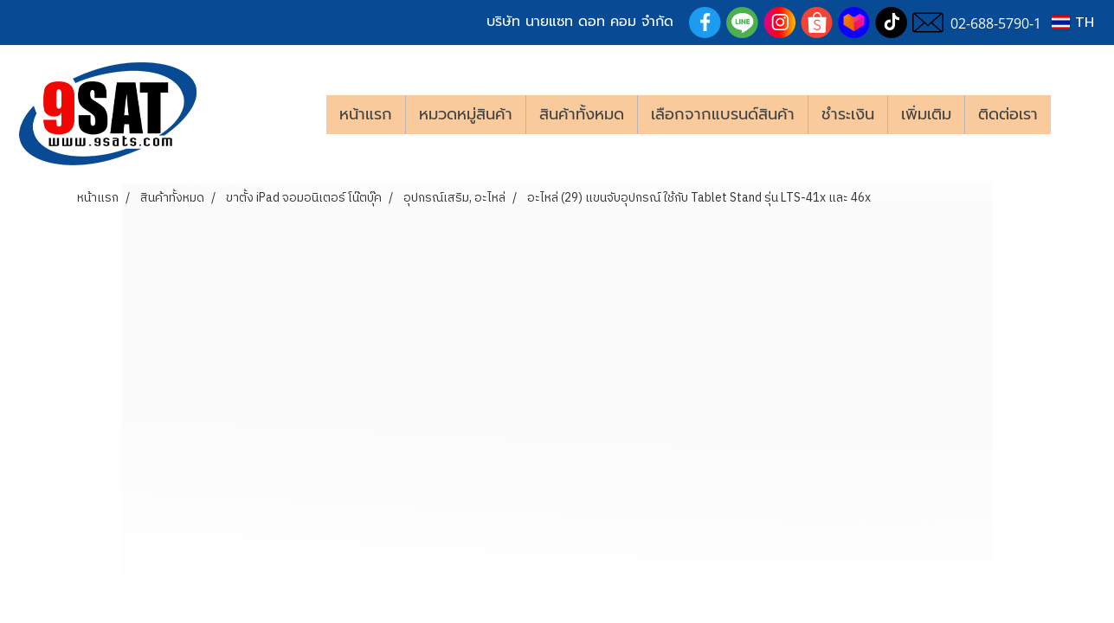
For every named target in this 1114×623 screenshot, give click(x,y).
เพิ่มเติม (926, 114)
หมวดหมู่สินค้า (465, 114)
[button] (1076, 114)
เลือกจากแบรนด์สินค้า (723, 114)
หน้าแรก (365, 114)
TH (1073, 22)
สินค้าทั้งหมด (581, 114)
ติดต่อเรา (1008, 114)
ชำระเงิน (847, 114)
